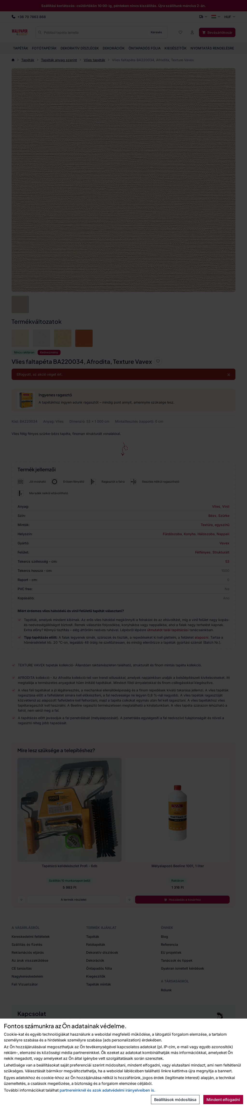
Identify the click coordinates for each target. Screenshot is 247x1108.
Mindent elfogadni (223, 1099)
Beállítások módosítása (175, 1099)
